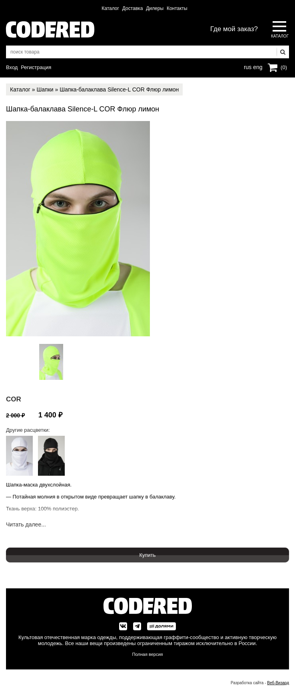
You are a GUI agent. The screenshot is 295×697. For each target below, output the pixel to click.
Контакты (177, 8)
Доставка (132, 8)
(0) (284, 67)
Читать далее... (26, 525)
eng (257, 66)
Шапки (44, 89)
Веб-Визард (278, 683)
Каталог (110, 8)
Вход (12, 67)
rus (247, 66)
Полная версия (147, 654)
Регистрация (36, 67)
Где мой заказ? (234, 29)
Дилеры (154, 8)
